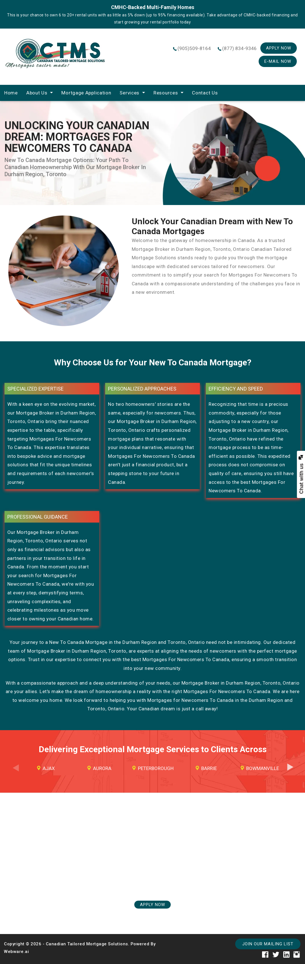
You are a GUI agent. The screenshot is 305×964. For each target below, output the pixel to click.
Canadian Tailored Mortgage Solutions (87, 943)
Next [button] (290, 772)
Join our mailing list (267, 943)
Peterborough (156, 768)
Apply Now (278, 48)
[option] (46, 768)
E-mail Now (277, 61)
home (11, 93)
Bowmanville (262, 768)
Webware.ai (16, 951)
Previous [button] (15, 772)
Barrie (209, 768)
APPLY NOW (152, 904)
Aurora (102, 768)
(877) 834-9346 (239, 48)
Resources (165, 93)
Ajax (49, 768)
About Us (36, 93)
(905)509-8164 (194, 48)
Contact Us (205, 93)
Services (129, 93)
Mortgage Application (86, 93)
